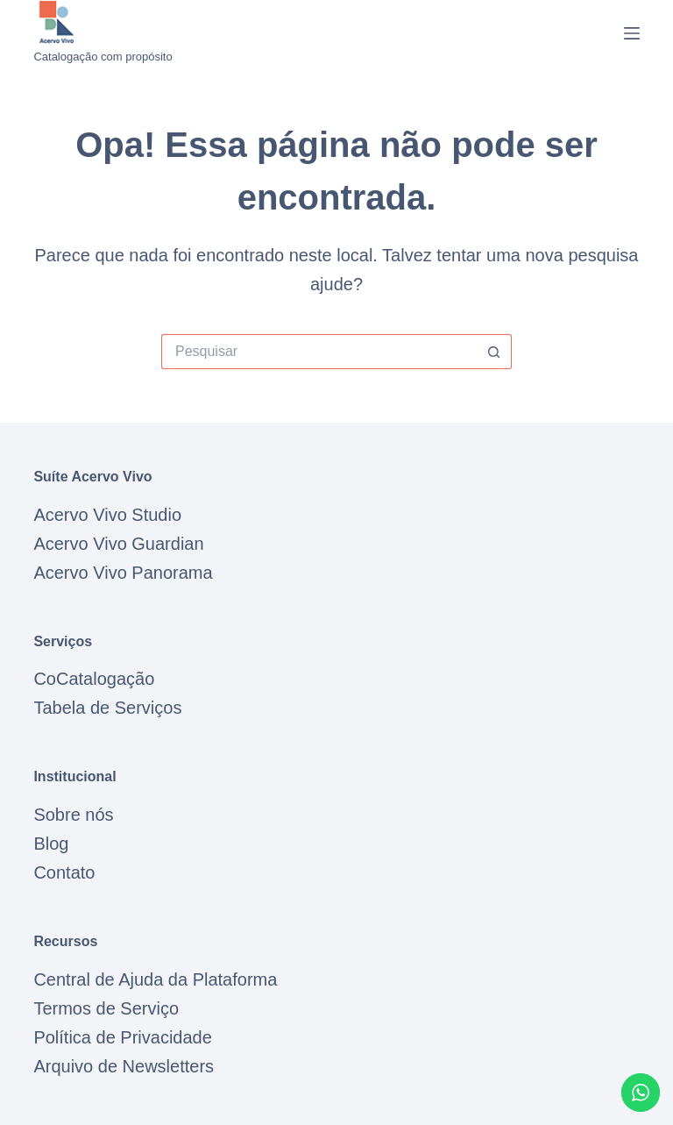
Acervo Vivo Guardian (118, 543)
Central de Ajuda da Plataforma (155, 979)
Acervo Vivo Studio (107, 514)
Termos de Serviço (106, 1008)
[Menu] (632, 33)
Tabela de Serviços (107, 707)
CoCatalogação (93, 678)
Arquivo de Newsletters (123, 1066)
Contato (64, 872)
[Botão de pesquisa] (494, 351)
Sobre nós (73, 814)
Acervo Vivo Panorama (122, 572)
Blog (50, 843)
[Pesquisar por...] (319, 351)
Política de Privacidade (122, 1037)
